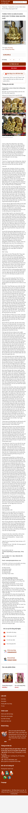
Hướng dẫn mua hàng (6, 703)
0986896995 (11, 652)
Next (24, 678)
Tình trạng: (5, 47)
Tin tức (3, 706)
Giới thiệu (3, 699)
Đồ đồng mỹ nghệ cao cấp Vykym (5, 2)
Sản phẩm (3, 701)
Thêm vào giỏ (14, 64)
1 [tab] (3, 741)
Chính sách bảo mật (6, 721)
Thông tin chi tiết (8, 84)
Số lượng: (4, 59)
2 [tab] (4, 741)
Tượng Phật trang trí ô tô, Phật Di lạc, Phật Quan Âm (7, 685)
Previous (4, 678)
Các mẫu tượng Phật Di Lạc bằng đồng (20, 685)
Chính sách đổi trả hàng (7, 714)
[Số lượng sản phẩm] (19, 59)
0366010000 (11, 660)
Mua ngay (14, 68)
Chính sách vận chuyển (7, 716)
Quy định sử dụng (5, 718)
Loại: (3, 49)
